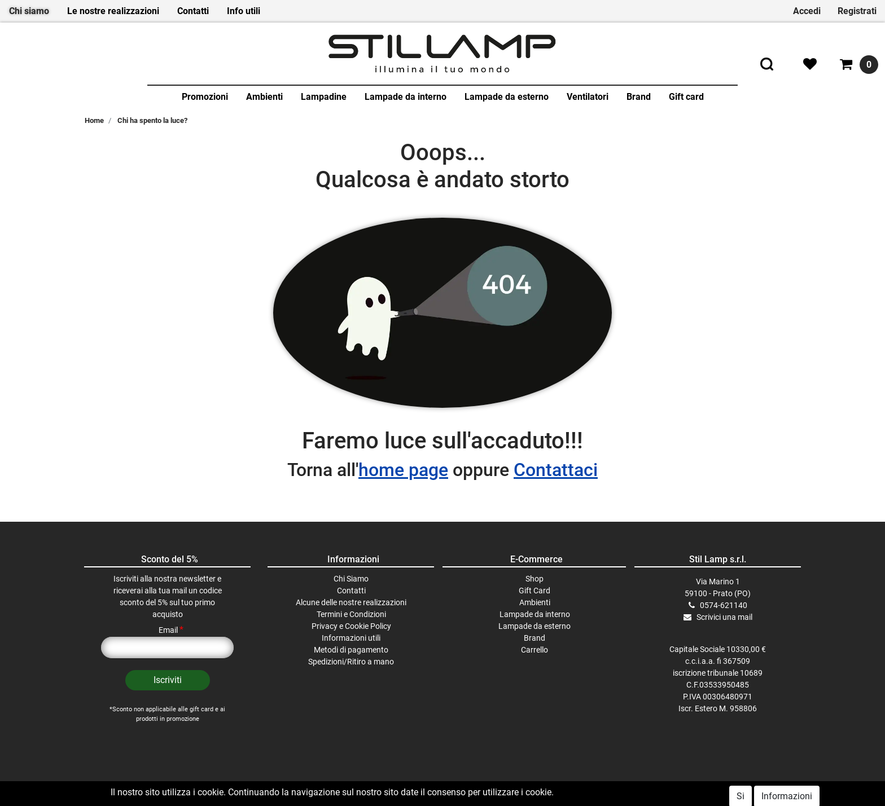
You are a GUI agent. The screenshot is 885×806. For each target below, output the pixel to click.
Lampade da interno (405, 96)
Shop (534, 578)
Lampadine (324, 96)
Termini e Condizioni (351, 614)
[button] (167, 680)
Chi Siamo (351, 578)
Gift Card (534, 590)
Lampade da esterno (507, 96)
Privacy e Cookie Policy (351, 626)
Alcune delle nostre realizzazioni (351, 602)
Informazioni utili (351, 637)
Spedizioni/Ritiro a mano (351, 661)
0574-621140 (723, 605)
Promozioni (205, 96)
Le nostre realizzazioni (113, 11)
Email (171, 630)
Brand (638, 96)
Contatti (193, 11)
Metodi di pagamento (351, 649)
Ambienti (264, 96)
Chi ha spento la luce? (152, 120)
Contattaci (556, 470)
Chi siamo (29, 11)
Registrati (857, 11)
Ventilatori (587, 96)
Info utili (243, 11)
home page (403, 470)
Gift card (686, 96)
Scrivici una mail (724, 617)
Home (94, 120)
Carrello (534, 649)
